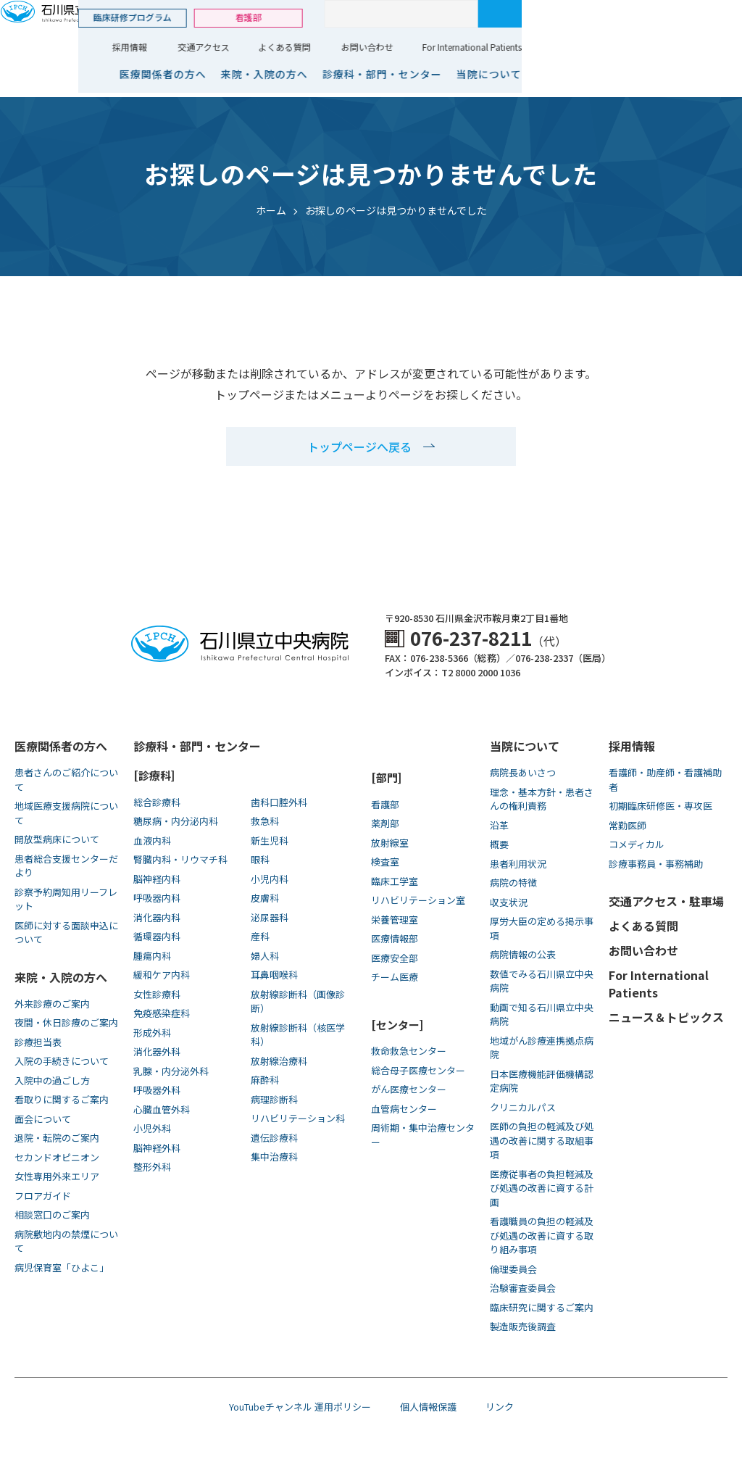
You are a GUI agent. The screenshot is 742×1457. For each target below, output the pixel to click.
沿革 (499, 825)
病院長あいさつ (523, 772)
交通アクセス (409, 47)
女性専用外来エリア (56, 1176)
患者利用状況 (518, 864)
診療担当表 (38, 1042)
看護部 (454, 17)
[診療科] (154, 775)
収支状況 (509, 902)
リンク (499, 1407)
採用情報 (335, 47)
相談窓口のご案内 (52, 1214)
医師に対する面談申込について (66, 932)
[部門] (386, 777)
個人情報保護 (428, 1407)
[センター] (397, 1024)
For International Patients (678, 47)
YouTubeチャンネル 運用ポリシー (300, 1407)
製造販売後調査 (523, 1326)
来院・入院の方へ (470, 74)
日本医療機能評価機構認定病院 (541, 1081)
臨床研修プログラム (338, 17)
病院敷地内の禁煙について (66, 1241)
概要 (499, 844)
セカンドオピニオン (56, 1157)
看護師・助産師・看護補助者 (665, 779)
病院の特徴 (513, 882)
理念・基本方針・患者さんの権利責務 (541, 799)
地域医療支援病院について (66, 813)
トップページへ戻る (359, 446)
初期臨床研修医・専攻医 (660, 806)
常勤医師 (627, 825)
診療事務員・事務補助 (656, 864)
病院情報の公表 (523, 954)
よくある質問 (490, 47)
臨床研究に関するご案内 (541, 1307)
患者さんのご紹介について (66, 779)
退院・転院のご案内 (56, 1138)
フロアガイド (42, 1196)
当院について (695, 74)
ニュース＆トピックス (666, 1017)
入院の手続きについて (61, 1061)
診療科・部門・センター (588, 74)
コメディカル (636, 844)
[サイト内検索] (607, 14)
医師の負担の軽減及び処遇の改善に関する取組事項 (541, 1140)
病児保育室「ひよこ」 (61, 1267)
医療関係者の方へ (368, 74)
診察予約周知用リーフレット (65, 899)
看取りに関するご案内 (61, 1099)
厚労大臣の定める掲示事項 (541, 928)
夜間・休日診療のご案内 (66, 1022)
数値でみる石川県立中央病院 (541, 981)
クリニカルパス (523, 1107)
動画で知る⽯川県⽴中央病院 (541, 1014)
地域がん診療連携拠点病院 (541, 1048)
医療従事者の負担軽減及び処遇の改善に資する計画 (541, 1188)
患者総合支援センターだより (66, 866)
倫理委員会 (513, 1269)
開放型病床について (56, 839)
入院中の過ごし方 (52, 1080)
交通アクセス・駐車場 (666, 901)
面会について (42, 1119)
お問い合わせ (573, 47)
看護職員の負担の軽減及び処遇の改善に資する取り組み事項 (541, 1235)
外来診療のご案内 (52, 1003)
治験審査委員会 (523, 1288)
